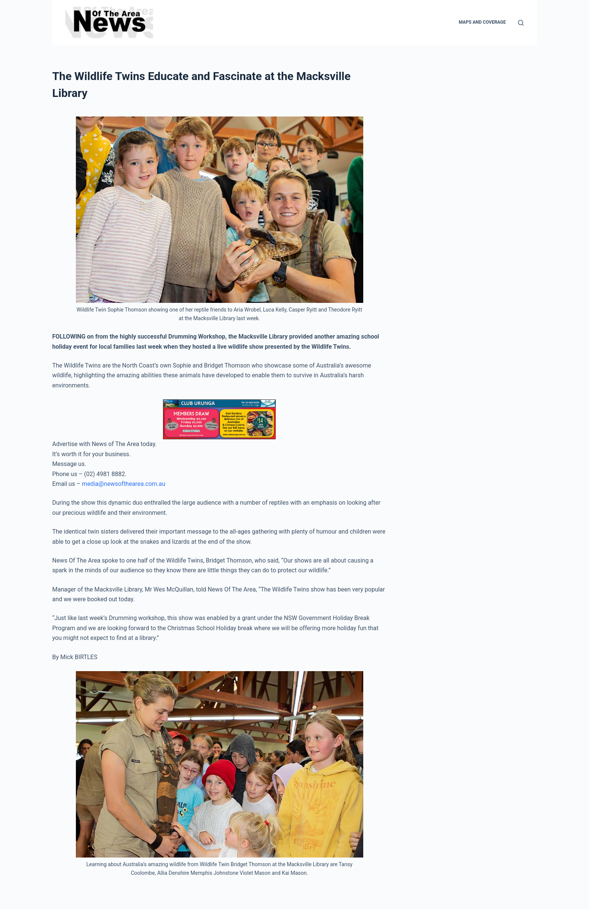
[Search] (521, 23)
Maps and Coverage (482, 22)
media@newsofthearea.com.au (123, 483)
